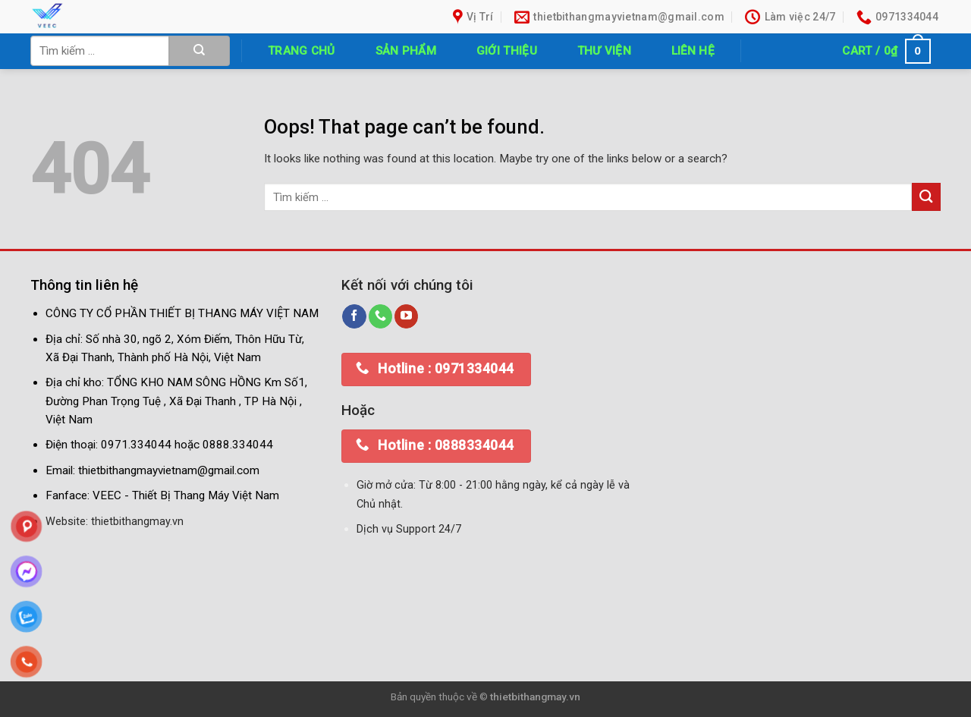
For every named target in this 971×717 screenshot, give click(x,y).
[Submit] (199, 51)
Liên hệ (693, 51)
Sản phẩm (406, 51)
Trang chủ (301, 51)
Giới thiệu (506, 51)
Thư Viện (604, 51)
